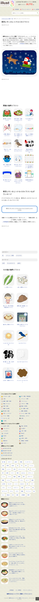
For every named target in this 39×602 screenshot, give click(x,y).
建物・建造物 (24, 411)
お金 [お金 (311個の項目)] (3, 465)
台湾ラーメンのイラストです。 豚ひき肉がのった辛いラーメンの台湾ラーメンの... (17, 546)
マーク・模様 (6, 415)
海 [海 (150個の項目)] (28, 469)
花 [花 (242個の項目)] (17, 465)
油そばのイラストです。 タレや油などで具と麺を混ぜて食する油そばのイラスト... (17, 529)
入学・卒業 (23, 431)
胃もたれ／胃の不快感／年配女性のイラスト (8, 306)
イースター (5, 431)
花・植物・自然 (24, 408)
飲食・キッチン (6, 403)
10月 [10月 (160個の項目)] (14, 469)
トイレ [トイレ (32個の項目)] (3, 476)
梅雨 (22, 435)
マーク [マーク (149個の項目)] (33, 469)
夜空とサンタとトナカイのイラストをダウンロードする (19, 209)
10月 (8, 453)
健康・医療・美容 (7, 401)
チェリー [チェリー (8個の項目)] (28, 487)
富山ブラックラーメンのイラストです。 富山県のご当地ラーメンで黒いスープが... (17, 512)
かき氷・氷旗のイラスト (8, 380)
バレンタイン (6, 428)
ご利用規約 (16, 9)
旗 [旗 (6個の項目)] (33, 491)
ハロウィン (5, 443)
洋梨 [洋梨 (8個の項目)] (22, 487)
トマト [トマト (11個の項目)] (32, 484)
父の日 (4, 435)
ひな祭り (23, 428)
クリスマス (19, 255)
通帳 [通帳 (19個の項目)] (3, 480)
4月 (8, 448)
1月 (8, 455)
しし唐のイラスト (8, 287)
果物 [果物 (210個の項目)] (3, 469)
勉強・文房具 (24, 406)
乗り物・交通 (6, 411)
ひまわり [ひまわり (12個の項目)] (22, 484)
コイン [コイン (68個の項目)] (12, 473)
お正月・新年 (6, 426)
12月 (3, 263)
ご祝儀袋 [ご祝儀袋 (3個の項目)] (23, 495)
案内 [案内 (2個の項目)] (29, 495)
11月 (11, 453)
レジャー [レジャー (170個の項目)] (9, 469)
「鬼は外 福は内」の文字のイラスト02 (29, 151)
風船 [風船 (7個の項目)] (22, 491)
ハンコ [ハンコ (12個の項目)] (15, 484)
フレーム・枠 (6, 418)
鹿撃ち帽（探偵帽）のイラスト (22, 306)
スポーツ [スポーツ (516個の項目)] (10, 462)
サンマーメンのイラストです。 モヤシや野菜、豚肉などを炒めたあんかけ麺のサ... (17, 555)
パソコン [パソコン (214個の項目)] (31, 465)
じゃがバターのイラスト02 (8, 344)
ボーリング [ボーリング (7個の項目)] (4, 491)
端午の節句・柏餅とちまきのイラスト (18, 120)
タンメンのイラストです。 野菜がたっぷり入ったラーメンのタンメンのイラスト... (17, 580)
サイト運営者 (36, 9)
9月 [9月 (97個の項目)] (3, 473)
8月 (10, 450)
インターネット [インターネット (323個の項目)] (28, 462)
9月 (6, 453)
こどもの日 (5, 433)
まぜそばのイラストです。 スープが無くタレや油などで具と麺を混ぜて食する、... (17, 538)
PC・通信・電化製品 (26, 396)
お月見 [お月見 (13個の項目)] (3, 484)
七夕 (4, 438)
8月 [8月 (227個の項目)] (26, 465)
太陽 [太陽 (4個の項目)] (17, 495)
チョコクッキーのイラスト (22, 381)
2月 (11, 455)
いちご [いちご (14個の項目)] (21, 480)
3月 (6, 448)
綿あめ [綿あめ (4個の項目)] (8, 495)
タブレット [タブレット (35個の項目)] (30, 473)
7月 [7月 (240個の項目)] (21, 465)
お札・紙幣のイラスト (22, 287)
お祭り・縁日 (24, 438)
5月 (10, 448)
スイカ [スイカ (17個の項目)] (8, 480)
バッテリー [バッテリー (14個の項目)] (14, 480)
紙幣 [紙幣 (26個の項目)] (19, 476)
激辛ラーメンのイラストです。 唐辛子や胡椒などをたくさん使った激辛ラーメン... (17, 504)
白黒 (22, 418)
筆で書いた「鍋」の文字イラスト (8, 362)
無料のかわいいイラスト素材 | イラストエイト (19, 594)
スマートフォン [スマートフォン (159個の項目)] (21, 469)
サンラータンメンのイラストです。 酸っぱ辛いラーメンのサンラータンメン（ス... (16, 563)
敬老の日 (5, 440)
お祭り (19, 263)
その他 (4, 420)
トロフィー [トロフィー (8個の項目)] (15, 487)
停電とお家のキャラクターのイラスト (22, 325)
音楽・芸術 (5, 406)
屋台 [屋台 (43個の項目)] (18, 473)
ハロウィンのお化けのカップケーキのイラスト (18, 181)
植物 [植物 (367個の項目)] (21, 462)
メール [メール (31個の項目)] (9, 476)
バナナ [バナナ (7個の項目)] (16, 491)
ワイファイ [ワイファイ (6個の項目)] (28, 491)
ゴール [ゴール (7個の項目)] (11, 491)
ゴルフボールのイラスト (22, 361)
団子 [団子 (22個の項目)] (24, 476)
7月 (8, 450)
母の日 (22, 433)
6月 (6, 450)
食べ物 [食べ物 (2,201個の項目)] (3, 462)
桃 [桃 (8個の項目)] (32, 487)
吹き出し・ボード (25, 415)
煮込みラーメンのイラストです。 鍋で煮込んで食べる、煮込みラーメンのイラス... (17, 521)
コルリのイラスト (22, 343)
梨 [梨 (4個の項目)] (12, 495)
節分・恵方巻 (24, 426)
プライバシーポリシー (26, 9)
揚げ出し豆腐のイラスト (8, 324)
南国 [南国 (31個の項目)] (14, 476)
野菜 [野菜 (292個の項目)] (8, 465)
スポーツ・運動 (24, 403)
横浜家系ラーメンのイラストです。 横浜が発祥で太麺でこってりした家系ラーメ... (16, 571)
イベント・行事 (10, 255)
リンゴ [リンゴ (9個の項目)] (9, 487)
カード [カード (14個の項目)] (27, 480)
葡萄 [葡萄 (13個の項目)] (32, 480)
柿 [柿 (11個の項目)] (27, 484)
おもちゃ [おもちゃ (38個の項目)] (23, 473)
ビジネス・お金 (6, 396)
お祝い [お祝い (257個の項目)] (12, 465)
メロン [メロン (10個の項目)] (3, 487)
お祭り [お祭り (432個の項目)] (15, 462)
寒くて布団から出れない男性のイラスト (18, 136)
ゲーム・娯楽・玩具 (25, 413)
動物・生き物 (6, 408)
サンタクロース (11, 263)
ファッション (24, 401)
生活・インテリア (7, 413)
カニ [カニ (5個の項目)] (3, 495)
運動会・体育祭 (24, 440)
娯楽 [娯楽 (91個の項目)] (7, 473)
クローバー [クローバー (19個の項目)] (30, 476)
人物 (4, 398)
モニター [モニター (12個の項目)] (10, 484)
